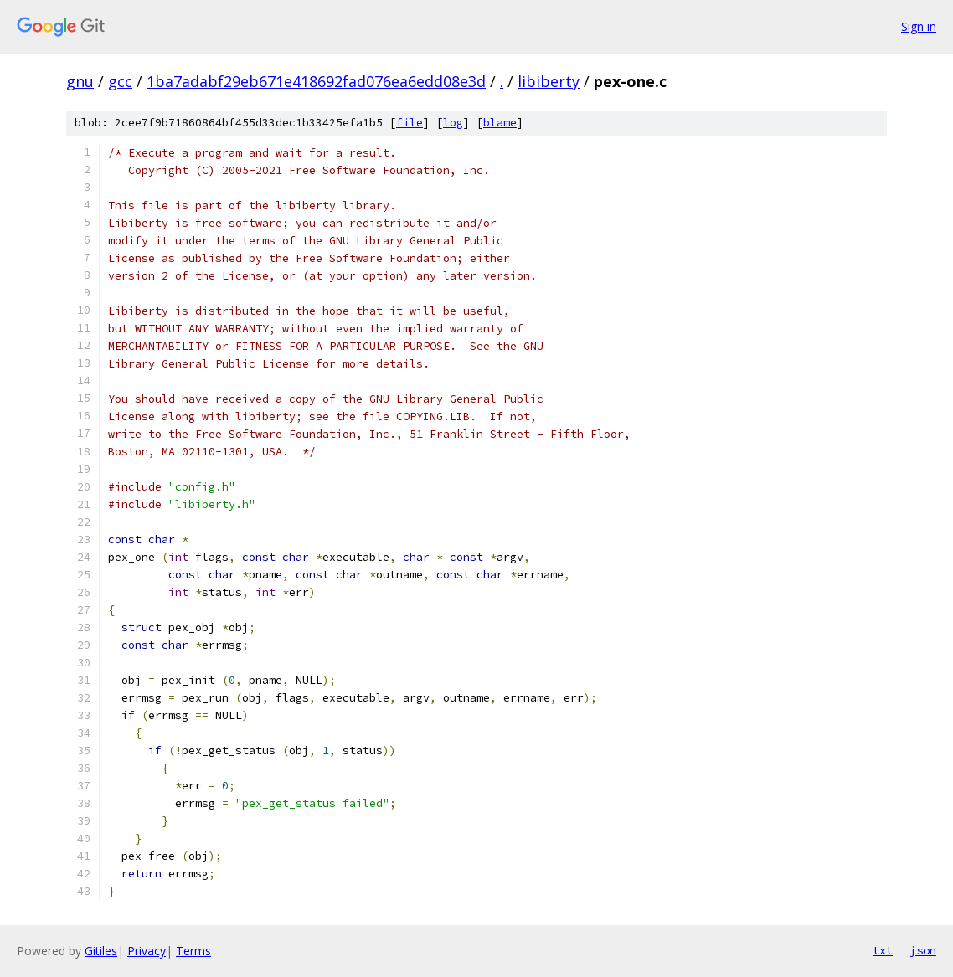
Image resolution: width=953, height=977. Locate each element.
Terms (193, 951)
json (922, 950)
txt (883, 950)
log (453, 123)
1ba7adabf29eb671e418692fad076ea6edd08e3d (316, 81)
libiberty (549, 81)
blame (500, 123)
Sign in (918, 26)
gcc (120, 81)
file (409, 123)
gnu (80, 81)
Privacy (146, 951)
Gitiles (101, 951)
